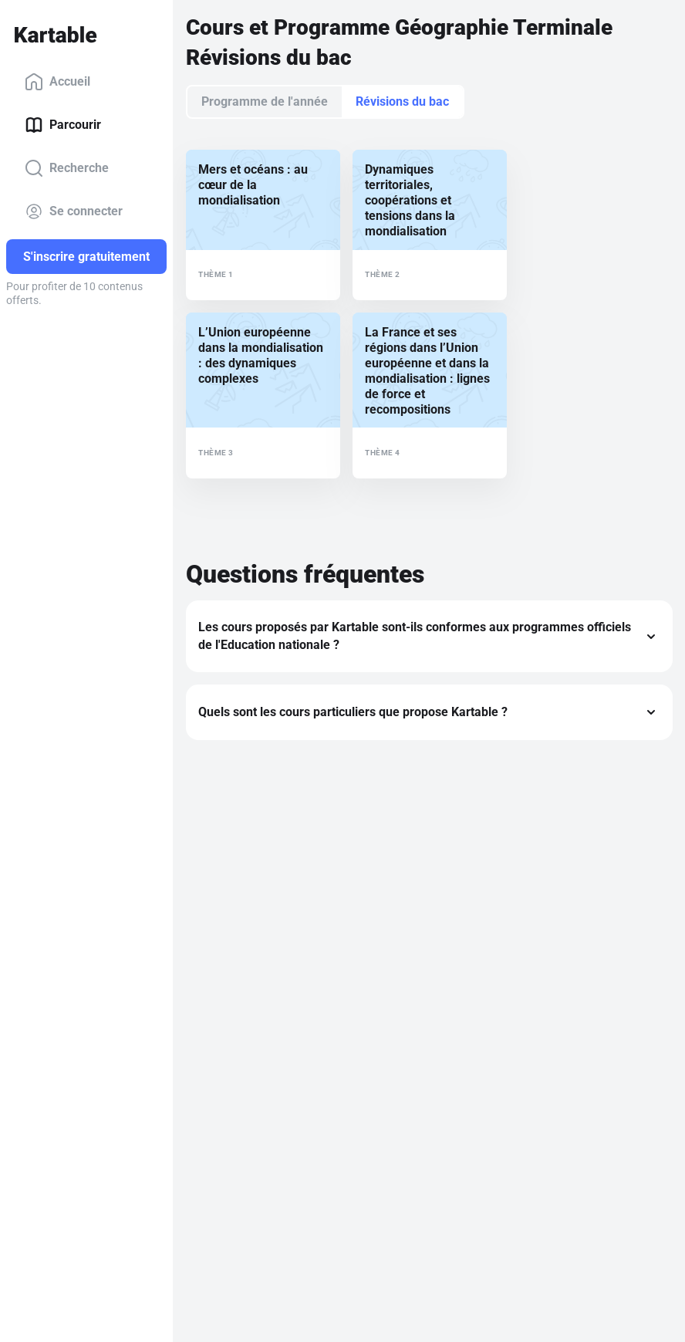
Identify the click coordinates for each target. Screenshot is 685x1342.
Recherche (67, 168)
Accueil (57, 82)
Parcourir (63, 125)
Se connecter (74, 211)
